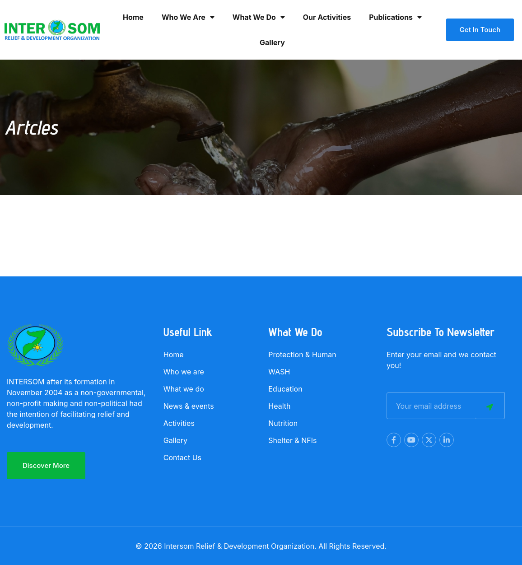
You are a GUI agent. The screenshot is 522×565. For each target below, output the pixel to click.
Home (133, 17)
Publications (395, 17)
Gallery (272, 42)
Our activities (327, 17)
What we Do (259, 17)
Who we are (188, 17)
